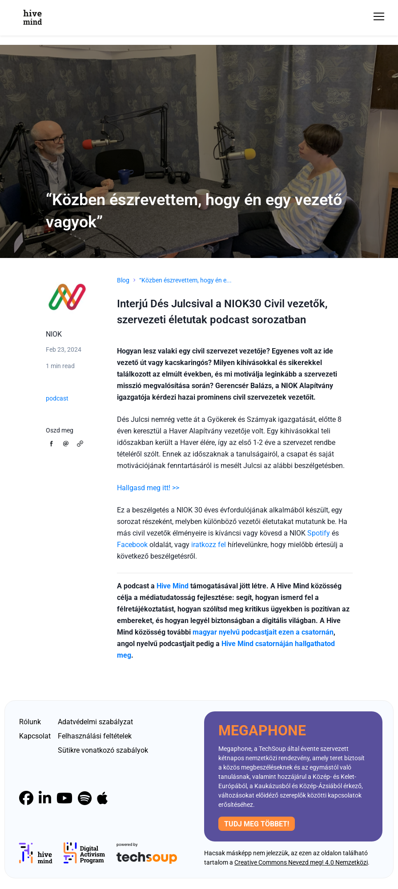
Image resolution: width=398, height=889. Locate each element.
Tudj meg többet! (256, 824)
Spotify (318, 533)
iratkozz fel (208, 544)
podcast (57, 398)
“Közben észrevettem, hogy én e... (185, 280)
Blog (123, 280)
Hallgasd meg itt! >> (148, 488)
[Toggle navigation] (379, 16)
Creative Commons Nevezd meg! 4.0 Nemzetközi (301, 862)
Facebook (132, 544)
